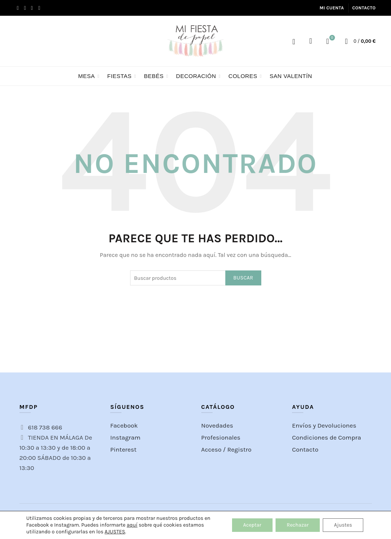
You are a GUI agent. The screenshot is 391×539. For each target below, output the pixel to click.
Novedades (217, 425)
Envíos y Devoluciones (324, 425)
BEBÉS (154, 76)
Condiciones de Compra (326, 437)
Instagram (125, 437)
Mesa (86, 76)
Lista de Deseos (331, 38)
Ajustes (343, 525)
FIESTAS (119, 76)
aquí (132, 525)
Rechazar (297, 525)
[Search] (311, 41)
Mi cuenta (331, 8)
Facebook (124, 425)
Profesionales (221, 437)
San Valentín (291, 76)
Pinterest (123, 449)
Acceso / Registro (294, 41)
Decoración (196, 76)
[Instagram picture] (32, 340)
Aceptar (252, 525)
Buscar (243, 278)
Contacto (364, 8)
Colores (242, 76)
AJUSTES (115, 531)
